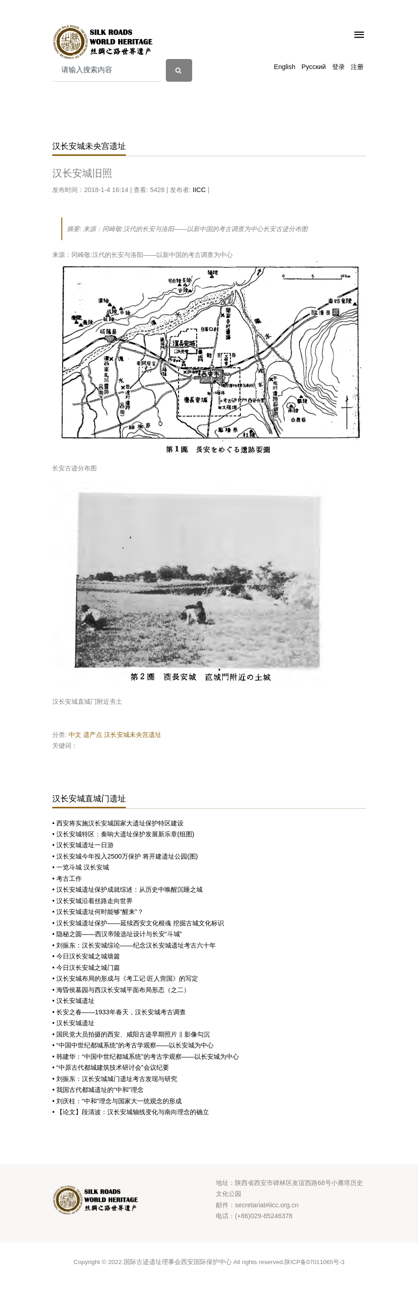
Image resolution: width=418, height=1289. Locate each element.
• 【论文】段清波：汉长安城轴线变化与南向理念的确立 (130, 1112)
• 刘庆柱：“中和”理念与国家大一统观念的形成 (117, 1101)
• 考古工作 (67, 878)
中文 (75, 734)
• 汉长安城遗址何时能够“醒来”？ (98, 911)
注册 (357, 66)
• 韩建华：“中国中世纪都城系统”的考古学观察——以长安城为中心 (145, 1056)
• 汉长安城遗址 (73, 1000)
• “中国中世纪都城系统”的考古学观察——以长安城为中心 (133, 1045)
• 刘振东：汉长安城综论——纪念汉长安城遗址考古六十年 (134, 945)
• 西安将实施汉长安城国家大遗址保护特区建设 (118, 823)
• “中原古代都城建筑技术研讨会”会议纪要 (110, 1067)
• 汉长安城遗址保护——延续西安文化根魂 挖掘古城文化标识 (138, 923)
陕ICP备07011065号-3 (314, 1262)
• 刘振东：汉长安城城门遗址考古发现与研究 (114, 1078)
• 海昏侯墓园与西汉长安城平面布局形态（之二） (121, 989)
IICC (199, 189)
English (284, 66)
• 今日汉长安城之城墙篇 (86, 956)
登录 (338, 66)
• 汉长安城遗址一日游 (83, 845)
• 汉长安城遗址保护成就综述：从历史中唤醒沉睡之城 (127, 889)
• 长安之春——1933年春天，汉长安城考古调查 (119, 1012)
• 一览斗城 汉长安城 (80, 867)
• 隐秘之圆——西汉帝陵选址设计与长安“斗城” (117, 934)
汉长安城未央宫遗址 (132, 734)
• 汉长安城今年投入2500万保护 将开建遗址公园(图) (125, 856)
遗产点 (92, 734)
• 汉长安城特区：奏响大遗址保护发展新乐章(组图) (123, 834)
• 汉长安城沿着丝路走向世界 (92, 900)
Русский (314, 66)
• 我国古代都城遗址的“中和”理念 (98, 1089)
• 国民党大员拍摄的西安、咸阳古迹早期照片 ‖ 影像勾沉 (131, 1034)
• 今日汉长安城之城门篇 (86, 967)
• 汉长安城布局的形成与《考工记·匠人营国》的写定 (125, 978)
